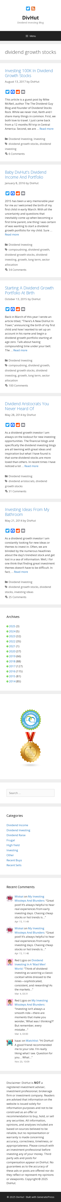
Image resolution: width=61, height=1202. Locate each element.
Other (10, 855)
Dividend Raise (16, 835)
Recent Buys (14, 860)
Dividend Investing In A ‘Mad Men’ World (30, 964)
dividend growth (38, 249)
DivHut (30, 17)
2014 (12, 681)
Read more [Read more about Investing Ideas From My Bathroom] (21, 572)
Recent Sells (14, 865)
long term (34, 259)
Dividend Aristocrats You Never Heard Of (27, 406)
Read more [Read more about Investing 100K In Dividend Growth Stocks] (47, 129)
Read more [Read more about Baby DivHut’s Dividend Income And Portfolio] (12, 234)
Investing (39, 139)
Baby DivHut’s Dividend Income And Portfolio (25, 174)
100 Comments (18, 385)
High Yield (13, 845)
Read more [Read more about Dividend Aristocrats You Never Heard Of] (31, 466)
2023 (12, 636)
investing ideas (23, 592)
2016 (12, 671)
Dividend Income (17, 825)
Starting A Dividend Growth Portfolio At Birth (29, 290)
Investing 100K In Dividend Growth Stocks (29, 73)
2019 (12, 656)
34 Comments (17, 270)
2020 (12, 651)
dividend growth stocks (23, 144)
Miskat (19, 896)
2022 (12, 641)
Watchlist (32, 1040)
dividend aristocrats (21, 481)
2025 (12, 626)
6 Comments (17, 154)
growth (22, 259)
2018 (12, 661)
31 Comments (17, 491)
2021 (12, 646)
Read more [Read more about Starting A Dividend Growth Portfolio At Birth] (20, 350)
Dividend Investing (20, 139)
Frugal (11, 840)
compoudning (18, 249)
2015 (12, 676)
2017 (12, 666)
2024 (12, 631)
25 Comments (17, 597)
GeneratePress (45, 1197)
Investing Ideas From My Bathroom (27, 512)
